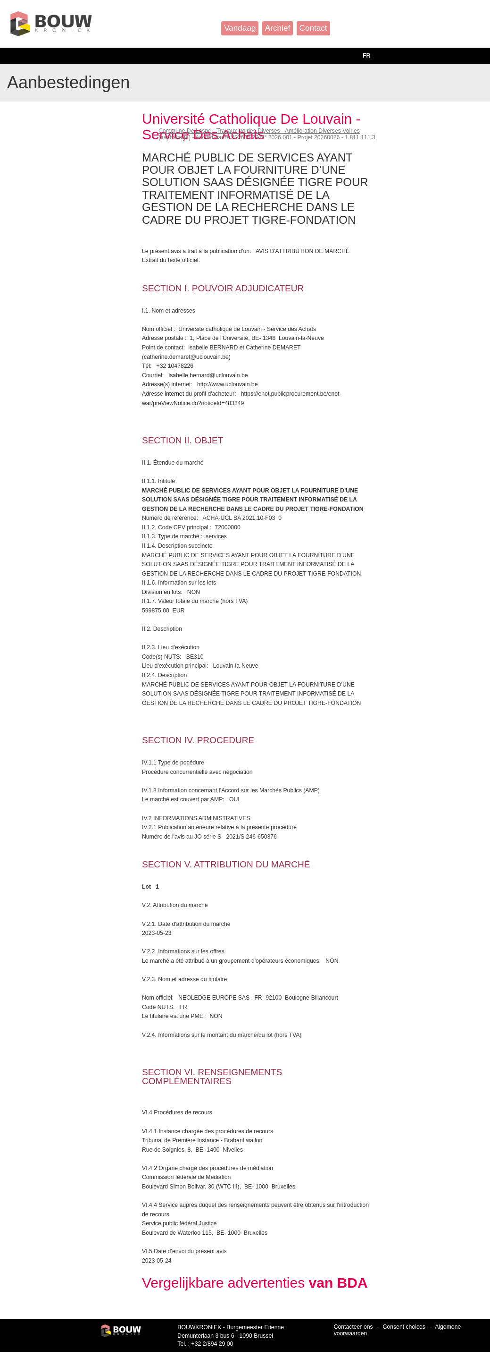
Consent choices (404, 1327)
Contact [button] (313, 28)
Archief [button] (277, 28)
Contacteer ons (353, 1327)
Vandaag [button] (240, 28)
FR (366, 55)
